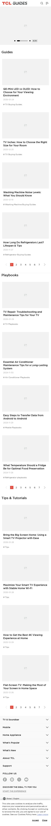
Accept (35, 820)
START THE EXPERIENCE (14, 791)
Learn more (42, 814)
